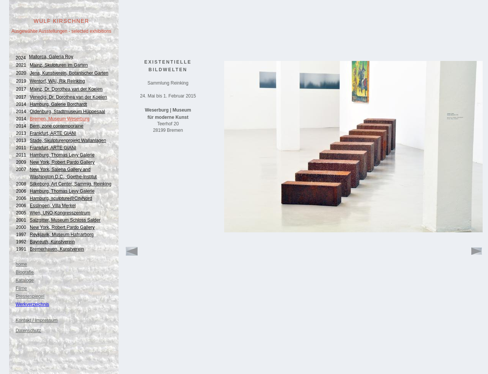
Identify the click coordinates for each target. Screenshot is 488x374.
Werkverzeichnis (32, 304)
